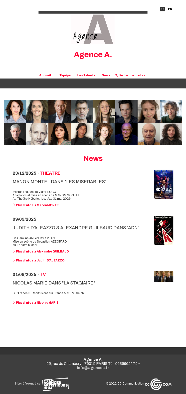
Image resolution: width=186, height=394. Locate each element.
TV (43, 274)
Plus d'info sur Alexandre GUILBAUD (41, 251)
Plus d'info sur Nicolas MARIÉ (35, 302)
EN (170, 9)
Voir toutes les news (93, 325)
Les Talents (86, 75)
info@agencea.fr (93, 368)
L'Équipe (64, 75)
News (106, 75)
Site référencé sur (42, 383)
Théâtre (50, 173)
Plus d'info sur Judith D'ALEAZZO (38, 260)
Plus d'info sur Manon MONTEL (37, 205)
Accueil (45, 75)
